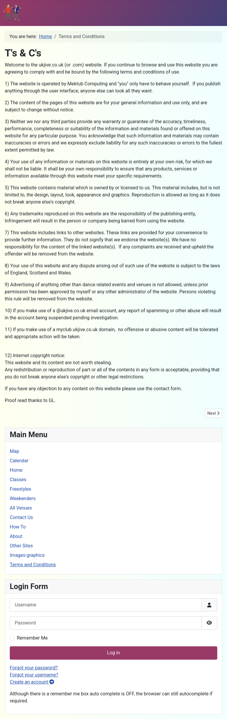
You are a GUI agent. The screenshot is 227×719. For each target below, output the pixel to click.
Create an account (32, 682)
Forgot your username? (34, 675)
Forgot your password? (34, 668)
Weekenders (22, 498)
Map (14, 451)
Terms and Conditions (33, 564)
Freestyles (20, 489)
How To (18, 527)
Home (16, 470)
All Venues (21, 508)
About (16, 536)
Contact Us (21, 517)
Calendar (19, 460)
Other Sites (21, 546)
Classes (18, 479)
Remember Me (32, 638)
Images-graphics (27, 555)
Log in (113, 652)
